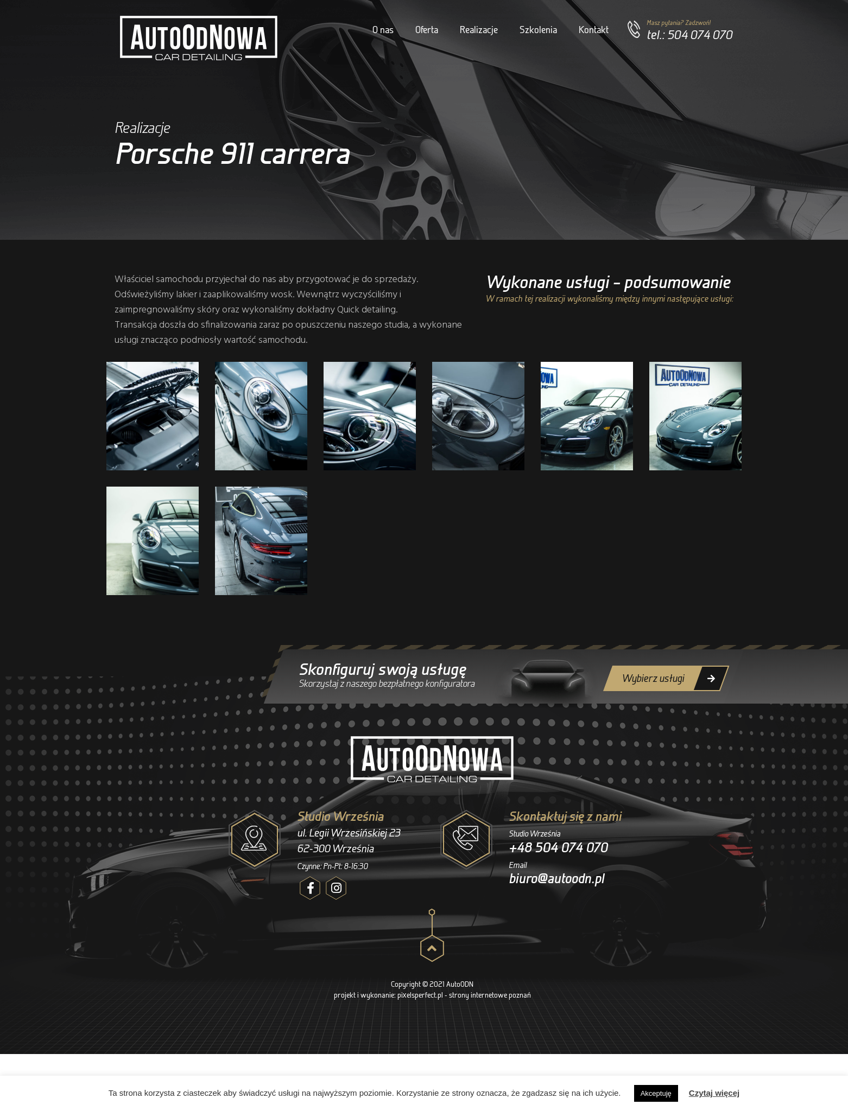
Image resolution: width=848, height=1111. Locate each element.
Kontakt (594, 29)
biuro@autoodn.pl (558, 878)
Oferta (426, 29)
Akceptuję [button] (656, 1093)
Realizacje (479, 29)
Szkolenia (538, 29)
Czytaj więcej (714, 1092)
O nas (383, 29)
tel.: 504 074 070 (689, 34)
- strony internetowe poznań (488, 994)
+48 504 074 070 (561, 847)
